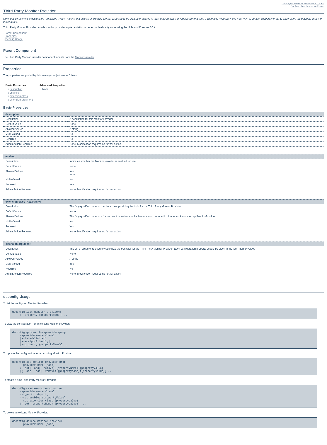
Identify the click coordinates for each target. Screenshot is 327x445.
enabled (14, 92)
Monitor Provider (84, 57)
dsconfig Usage (14, 39)
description (16, 89)
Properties (11, 36)
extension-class (19, 96)
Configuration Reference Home (307, 6)
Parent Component (16, 33)
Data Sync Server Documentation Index (303, 3)
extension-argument (21, 99)
